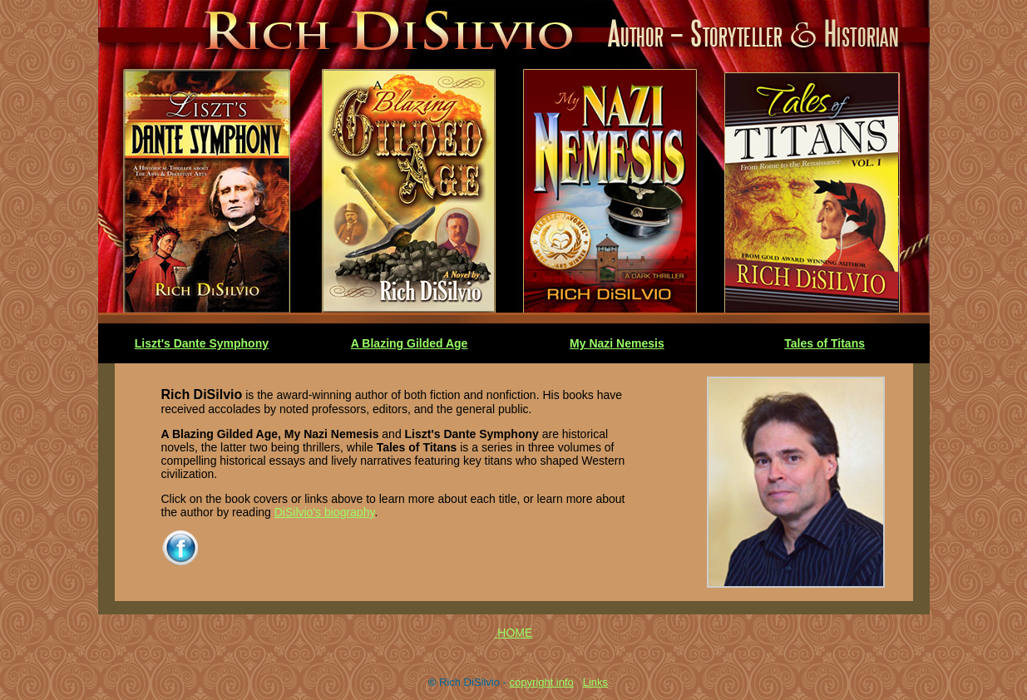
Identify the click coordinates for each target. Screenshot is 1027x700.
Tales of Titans (824, 343)
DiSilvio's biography (324, 512)
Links (595, 682)
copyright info (542, 682)
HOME (514, 632)
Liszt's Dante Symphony (202, 343)
